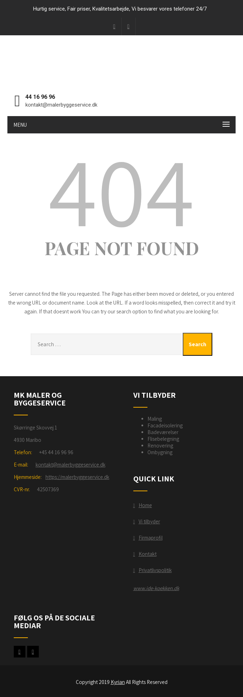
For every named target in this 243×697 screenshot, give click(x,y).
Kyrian (118, 682)
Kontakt (148, 554)
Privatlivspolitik (155, 570)
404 (122, 189)
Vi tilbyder (149, 521)
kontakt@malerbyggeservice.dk (70, 464)
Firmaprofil (151, 537)
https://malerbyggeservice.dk (77, 477)
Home (145, 505)
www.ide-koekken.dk (156, 588)
